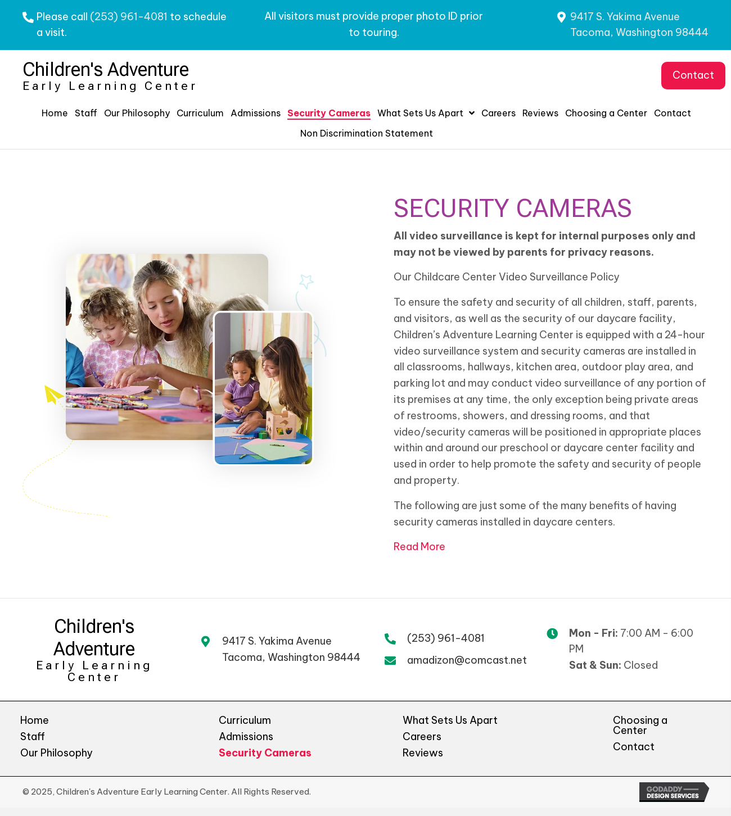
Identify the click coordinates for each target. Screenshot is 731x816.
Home (34, 720)
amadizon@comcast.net (467, 660)
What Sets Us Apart (450, 720)
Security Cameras (265, 752)
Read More (419, 546)
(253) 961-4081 (129, 16)
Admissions (246, 736)
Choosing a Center (640, 725)
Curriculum (245, 720)
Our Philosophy (56, 752)
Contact (634, 746)
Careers (422, 736)
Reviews (423, 752)
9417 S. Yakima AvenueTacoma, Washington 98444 (291, 649)
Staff (32, 736)
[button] (693, 75)
